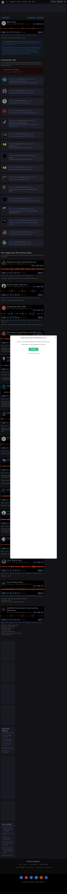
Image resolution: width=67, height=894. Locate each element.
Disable (33, 349)
